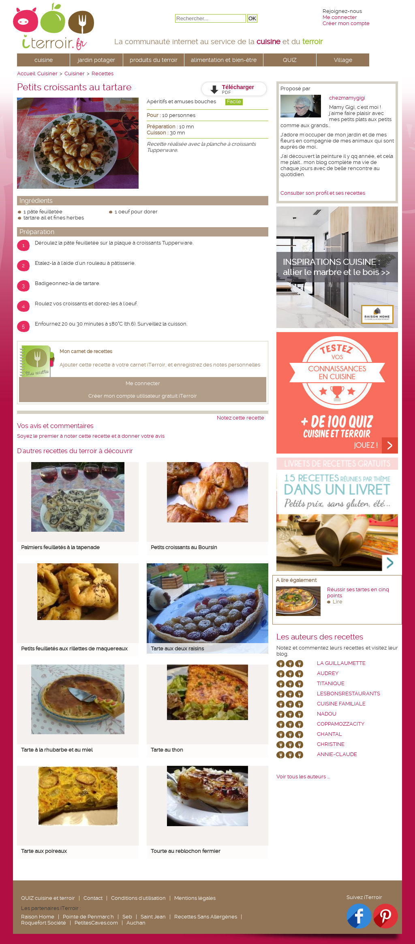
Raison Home (37, 917)
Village (343, 60)
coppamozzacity (340, 724)
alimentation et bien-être (224, 60)
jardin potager (96, 60)
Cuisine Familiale (341, 704)
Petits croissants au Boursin (184, 547)
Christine (330, 744)
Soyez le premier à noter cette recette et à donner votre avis (91, 436)
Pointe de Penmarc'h (88, 917)
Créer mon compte (346, 23)
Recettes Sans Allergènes (205, 917)
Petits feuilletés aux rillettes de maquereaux (74, 649)
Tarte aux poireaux (44, 851)
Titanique (330, 683)
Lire (337, 602)
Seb (127, 917)
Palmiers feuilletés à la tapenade (60, 547)
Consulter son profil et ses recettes (322, 193)
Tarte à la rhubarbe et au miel (56, 750)
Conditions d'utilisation (138, 898)
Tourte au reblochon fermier (185, 851)
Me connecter (340, 17)
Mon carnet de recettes (86, 351)
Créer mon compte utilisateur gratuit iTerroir (142, 396)
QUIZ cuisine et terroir (48, 898)
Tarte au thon (167, 750)
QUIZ (290, 60)
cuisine (43, 60)
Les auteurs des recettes (319, 637)
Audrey (327, 673)
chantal (329, 734)
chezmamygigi (347, 98)
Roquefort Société (43, 923)
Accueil (26, 73)
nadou (326, 714)
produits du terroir (154, 60)
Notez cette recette (240, 418)
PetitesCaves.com (96, 923)
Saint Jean (153, 917)
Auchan (135, 923)
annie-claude (337, 754)
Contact (93, 898)
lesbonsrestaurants (348, 693)
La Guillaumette (341, 663)
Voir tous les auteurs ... (302, 777)
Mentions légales (195, 898)
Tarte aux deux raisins (177, 649)
